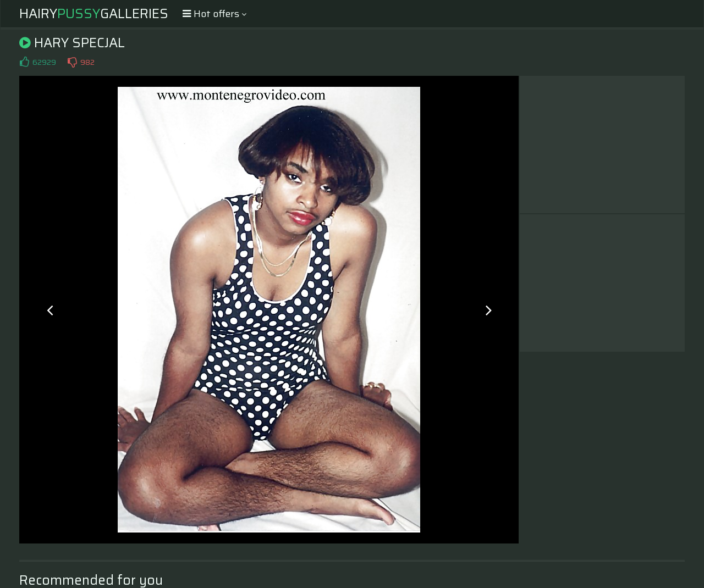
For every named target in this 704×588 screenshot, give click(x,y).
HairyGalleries (93, 13)
